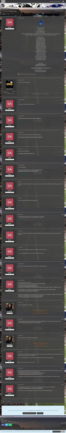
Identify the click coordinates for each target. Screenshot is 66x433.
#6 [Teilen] (62, 148)
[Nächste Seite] (8, 14)
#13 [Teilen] (62, 263)
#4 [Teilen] (62, 115)
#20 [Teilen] (62, 384)
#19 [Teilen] (62, 368)
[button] (3, 425)
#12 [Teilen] (62, 247)
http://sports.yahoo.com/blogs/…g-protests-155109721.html (29, 374)
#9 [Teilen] (62, 198)
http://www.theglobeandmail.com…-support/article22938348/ (29, 388)
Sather (28, 74)
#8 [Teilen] (62, 181)
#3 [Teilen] (62, 99)
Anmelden (40, 413)
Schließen (62, 431)
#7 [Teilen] (62, 165)
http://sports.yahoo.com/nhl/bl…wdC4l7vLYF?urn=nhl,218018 (29, 137)
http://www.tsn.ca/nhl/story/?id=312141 (25, 153)
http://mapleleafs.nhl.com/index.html (42, 67)
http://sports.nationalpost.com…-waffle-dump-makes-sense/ (29, 169)
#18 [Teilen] (62, 351)
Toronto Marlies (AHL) (40, 64)
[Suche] (63, 1)
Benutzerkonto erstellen (29, 413)
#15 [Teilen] (62, 302)
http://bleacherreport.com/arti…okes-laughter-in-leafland (29, 118)
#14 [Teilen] (62, 280)
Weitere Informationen (56, 431)
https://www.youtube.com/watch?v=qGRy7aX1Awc (27, 286)
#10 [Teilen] (62, 214)
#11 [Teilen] (62, 230)
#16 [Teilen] (62, 318)
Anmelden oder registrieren (55, 1)
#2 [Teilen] (62, 80)
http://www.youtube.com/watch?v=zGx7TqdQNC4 (27, 171)
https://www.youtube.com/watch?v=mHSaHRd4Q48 (28, 290)
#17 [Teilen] (62, 335)
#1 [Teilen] (62, 18)
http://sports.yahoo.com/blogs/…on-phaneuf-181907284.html (29, 296)
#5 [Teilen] (62, 132)
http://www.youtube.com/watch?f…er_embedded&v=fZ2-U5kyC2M (30, 216)
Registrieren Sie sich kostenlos (35, 410)
